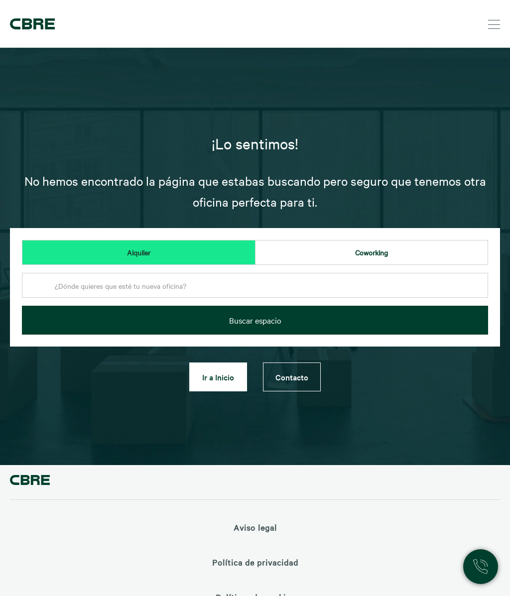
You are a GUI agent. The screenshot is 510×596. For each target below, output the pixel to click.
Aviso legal (255, 527)
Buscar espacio (255, 320)
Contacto (291, 376)
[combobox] (255, 288)
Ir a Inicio (218, 376)
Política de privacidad (255, 562)
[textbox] (255, 285)
